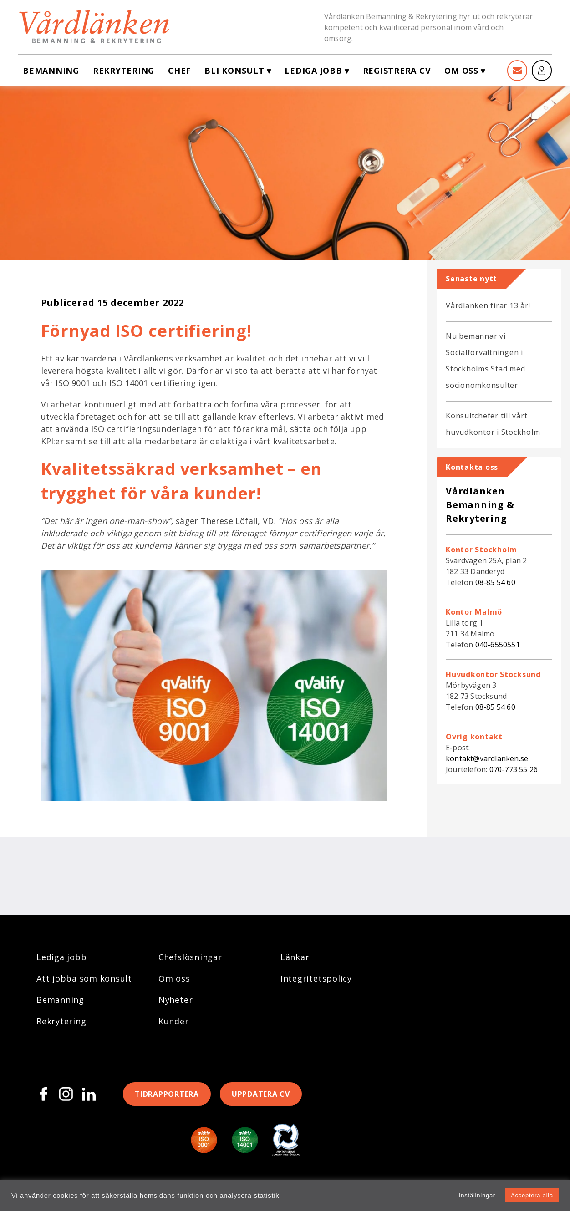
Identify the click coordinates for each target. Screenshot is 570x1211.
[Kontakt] (517, 70)
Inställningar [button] (477, 1195)
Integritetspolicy (316, 978)
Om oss (461, 70)
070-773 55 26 (513, 769)
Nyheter (175, 999)
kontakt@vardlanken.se (487, 758)
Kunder (173, 1021)
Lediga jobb (313, 70)
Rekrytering (123, 70)
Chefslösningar (190, 957)
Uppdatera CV (261, 1094)
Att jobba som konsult (84, 978)
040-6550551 (497, 645)
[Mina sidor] (542, 70)
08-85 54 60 (495, 582)
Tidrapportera (167, 1094)
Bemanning (51, 70)
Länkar (295, 957)
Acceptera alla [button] (532, 1195)
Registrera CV (397, 70)
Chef (179, 70)
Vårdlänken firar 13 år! (488, 305)
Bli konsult (234, 70)
